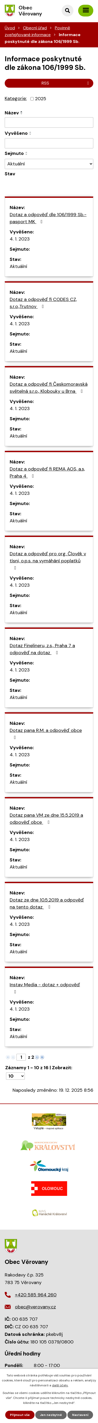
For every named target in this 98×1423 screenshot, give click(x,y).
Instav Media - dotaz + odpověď (45, 988)
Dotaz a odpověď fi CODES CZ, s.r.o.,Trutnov (43, 303)
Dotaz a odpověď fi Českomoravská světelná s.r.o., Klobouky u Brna (49, 387)
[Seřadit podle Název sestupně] (22, 114)
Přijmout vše (20, 1415)
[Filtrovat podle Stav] (49, 164)
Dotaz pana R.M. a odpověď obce (46, 733)
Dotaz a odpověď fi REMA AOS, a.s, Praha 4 (47, 472)
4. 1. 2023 (20, 239)
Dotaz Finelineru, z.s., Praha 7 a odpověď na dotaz (42, 649)
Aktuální (18, 266)
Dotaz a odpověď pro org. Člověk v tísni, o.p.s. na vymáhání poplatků (48, 560)
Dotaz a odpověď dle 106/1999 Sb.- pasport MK (48, 218)
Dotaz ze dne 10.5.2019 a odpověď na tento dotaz (47, 903)
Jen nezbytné (51, 1415)
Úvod (10, 28)
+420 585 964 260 (35, 1295)
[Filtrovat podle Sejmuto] (49, 143)
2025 (40, 99)
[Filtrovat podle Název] (49, 122)
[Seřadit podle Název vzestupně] (22, 112)
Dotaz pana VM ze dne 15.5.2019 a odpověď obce (46, 818)
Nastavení (80, 1415)
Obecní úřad (35, 28)
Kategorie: (16, 98)
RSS (66, 83)
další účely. (60, 1385)
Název (12, 113)
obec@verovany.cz (35, 1307)
